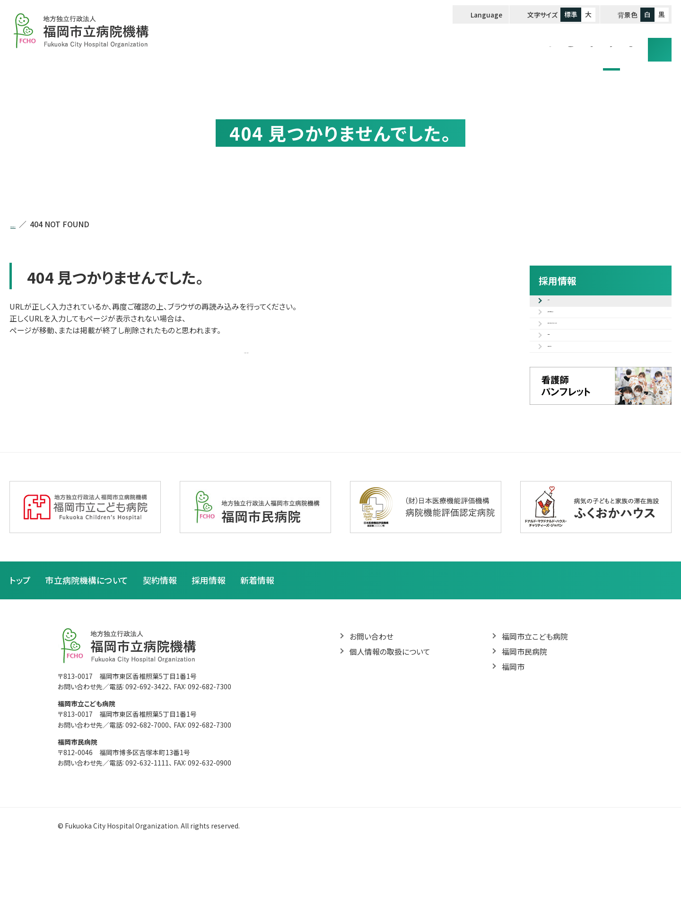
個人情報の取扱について (389, 717)
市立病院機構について (420, 44)
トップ (351, 44)
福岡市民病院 (524, 717)
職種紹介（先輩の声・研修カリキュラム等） (606, 356)
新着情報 (257, 646)
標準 (570, 14)
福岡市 (513, 733)
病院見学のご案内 (577, 406)
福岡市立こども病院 (535, 702)
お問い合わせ (607, 44)
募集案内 (563, 306)
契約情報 (497, 44)
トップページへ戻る (246, 350)
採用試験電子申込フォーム (591, 328)
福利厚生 (563, 384)
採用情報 (548, 44)
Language (487, 14)
